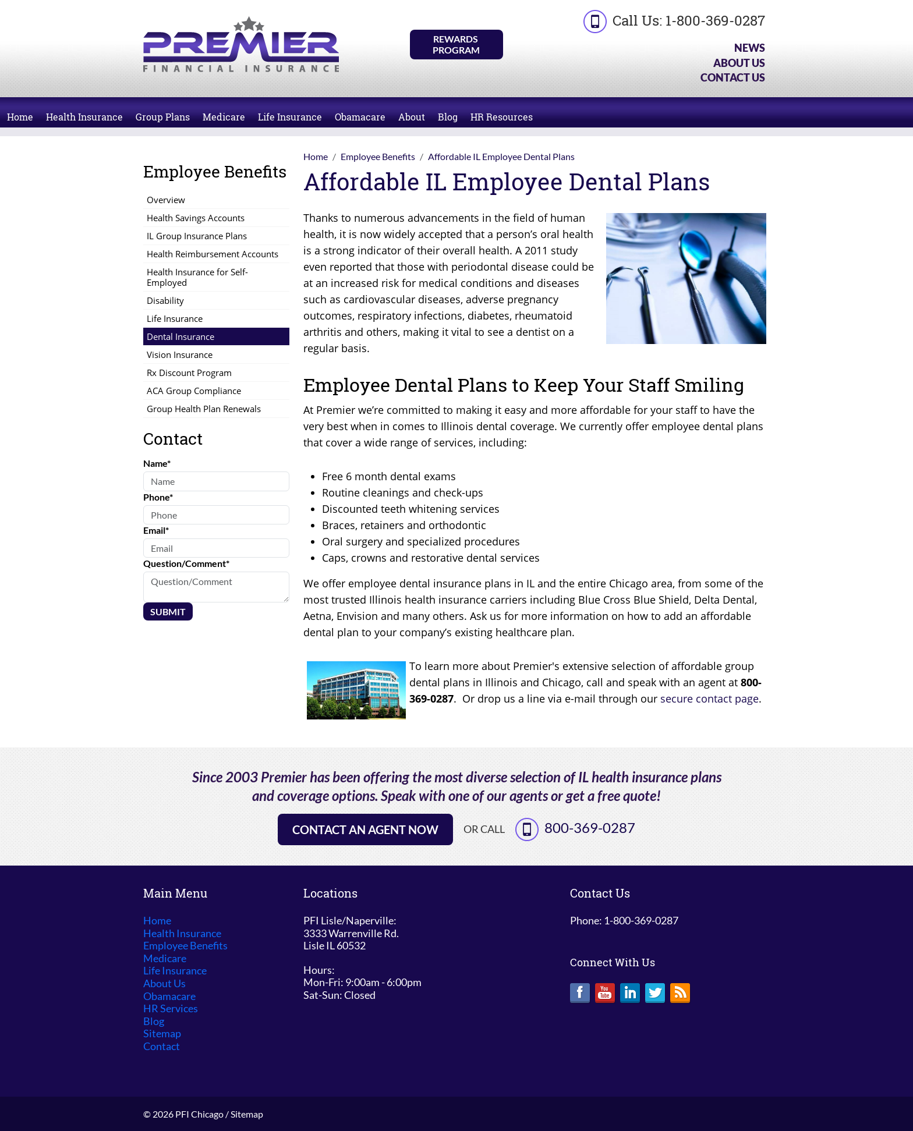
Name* (157, 463)
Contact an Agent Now (365, 829)
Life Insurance (290, 117)
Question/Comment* (186, 563)
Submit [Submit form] (168, 611)
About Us (739, 62)
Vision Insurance (180, 354)
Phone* (158, 496)
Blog (448, 117)
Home (20, 117)
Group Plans (163, 117)
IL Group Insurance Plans (197, 236)
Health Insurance (84, 117)
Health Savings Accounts (196, 218)
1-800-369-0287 (715, 20)
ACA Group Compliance (194, 390)
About (411, 117)
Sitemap (162, 1033)
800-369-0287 (589, 827)
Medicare (224, 117)
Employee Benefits (185, 945)
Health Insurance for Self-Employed (197, 277)
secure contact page (709, 698)
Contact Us (732, 77)
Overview (166, 199)
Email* (156, 530)
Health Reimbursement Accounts (212, 254)
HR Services (170, 1008)
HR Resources (501, 117)
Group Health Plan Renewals (204, 408)
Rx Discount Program (189, 372)
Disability (165, 300)
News (749, 47)
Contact (161, 1046)
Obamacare (360, 117)
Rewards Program (456, 44)
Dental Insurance (180, 336)
